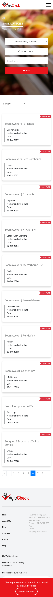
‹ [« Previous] (4, 473)
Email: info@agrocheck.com (38, 530)
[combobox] (26, 41)
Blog (4, 527)
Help (4, 545)
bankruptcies (12, 23)
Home (4, 514)
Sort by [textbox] (6, 103)
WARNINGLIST (11, 29)
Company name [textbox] (25, 51)
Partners (6, 533)
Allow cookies (26, 591)
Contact (6, 539)
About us (6, 521)
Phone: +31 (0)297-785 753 (39, 524)
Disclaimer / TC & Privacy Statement (13, 564)
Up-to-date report (11, 556)
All (4, 18)
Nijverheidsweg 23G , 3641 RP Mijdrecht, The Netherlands (39, 517)
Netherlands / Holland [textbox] (25, 41)
